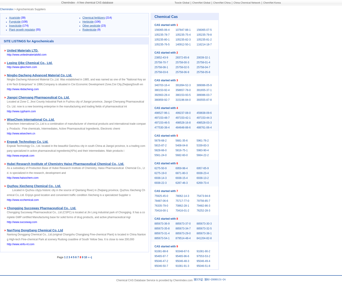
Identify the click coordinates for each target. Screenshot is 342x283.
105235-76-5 (162, 44)
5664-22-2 (203, 155)
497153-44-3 (204, 117)
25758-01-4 (203, 62)
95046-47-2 (161, 261)
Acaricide (14, 17)
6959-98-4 (182, 168)
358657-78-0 (183, 90)
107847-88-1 (183, 29)
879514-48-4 (183, 238)
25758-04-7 (203, 67)
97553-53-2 (203, 256)
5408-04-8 (182, 145)
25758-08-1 (161, 67)
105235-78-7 (162, 34)
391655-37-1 (204, 90)
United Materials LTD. (22, 50)
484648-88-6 (183, 127)
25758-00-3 (182, 62)
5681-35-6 (182, 140)
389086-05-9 (204, 85)
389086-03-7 (204, 95)
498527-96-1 (162, 112)
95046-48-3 (182, 261)
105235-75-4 (183, 34)
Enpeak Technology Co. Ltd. (27, 141)
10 (85, 257)
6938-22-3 (160, 182)
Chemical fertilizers (93, 17)
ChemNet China (222, 2)
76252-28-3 (203, 210)
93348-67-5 (182, 251)
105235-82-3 (183, 39)
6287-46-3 (182, 182)
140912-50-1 (183, 44)
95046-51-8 (203, 265)
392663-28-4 (162, 95)
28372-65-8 (182, 57)
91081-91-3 (182, 265)
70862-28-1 (182, 205)
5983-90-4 (203, 150)
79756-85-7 (203, 200)
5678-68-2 (160, 140)
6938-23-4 (203, 173)
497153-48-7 (162, 117)
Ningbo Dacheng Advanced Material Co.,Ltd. (39, 75)
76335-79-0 (161, 205)
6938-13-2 (203, 178)
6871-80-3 (182, 173)
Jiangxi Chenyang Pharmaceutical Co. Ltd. (38, 97)
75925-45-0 (161, 196)
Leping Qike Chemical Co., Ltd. (30, 63)
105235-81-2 (204, 39)
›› (89, 257)
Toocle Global (182, 2)
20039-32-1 (203, 57)
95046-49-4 (203, 261)
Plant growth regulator (22, 29)
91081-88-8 (161, 251)
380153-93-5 (183, 95)
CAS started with (166, 25)
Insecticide (15, 25)
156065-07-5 (204, 29)
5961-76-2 (203, 140)
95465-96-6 (182, 256)
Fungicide (15, 21)
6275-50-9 (160, 168)
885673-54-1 (162, 238)
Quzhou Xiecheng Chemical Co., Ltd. (34, 186)
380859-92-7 (162, 99)
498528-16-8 (183, 122)
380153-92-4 (162, 90)
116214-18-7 (204, 44)
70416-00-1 (161, 210)
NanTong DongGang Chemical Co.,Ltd (35, 230)
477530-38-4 (162, 127)
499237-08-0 (183, 112)
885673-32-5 (204, 228)
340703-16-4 (162, 85)
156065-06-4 (162, 29)
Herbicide (88, 21)
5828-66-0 (160, 150)
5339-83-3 (203, 145)
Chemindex (7, 9)
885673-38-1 (204, 233)
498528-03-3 (204, 122)
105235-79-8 (204, 34)
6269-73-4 (203, 182)
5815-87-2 (160, 145)
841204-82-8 (204, 238)
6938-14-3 (160, 178)
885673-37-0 (183, 223)
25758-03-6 (161, 72)
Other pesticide (91, 25)
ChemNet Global (201, 2)
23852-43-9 (161, 57)
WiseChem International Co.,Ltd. (31, 119)
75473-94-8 (203, 196)
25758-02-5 (182, 67)
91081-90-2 (203, 251)
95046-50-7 (161, 265)
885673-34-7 (183, 228)
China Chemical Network (246, 2)
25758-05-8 (203, 72)
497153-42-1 (183, 117)
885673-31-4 (162, 233)
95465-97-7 (161, 256)
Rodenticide (89, 29)
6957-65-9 (203, 168)
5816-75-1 (182, 150)
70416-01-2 (182, 210)
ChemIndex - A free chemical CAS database (87, 2)
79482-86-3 (203, 205)
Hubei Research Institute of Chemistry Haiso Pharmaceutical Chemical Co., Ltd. (65, 164)
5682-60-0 (182, 155)
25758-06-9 (182, 72)
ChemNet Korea (272, 2)
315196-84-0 (183, 99)
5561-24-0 (160, 155)
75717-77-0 (182, 200)
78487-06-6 (161, 200)
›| (91, 257)
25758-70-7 (161, 62)
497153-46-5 (162, 122)
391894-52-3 (183, 85)
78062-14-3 (182, 196)
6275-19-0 (160, 173)
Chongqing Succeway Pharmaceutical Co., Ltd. (41, 208)
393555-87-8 (204, 99)
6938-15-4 (182, 178)
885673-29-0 (183, 233)
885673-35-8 (162, 228)
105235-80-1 (162, 39)
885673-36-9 (162, 223)
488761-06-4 (204, 127)
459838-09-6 (204, 112)
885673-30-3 (204, 223)
